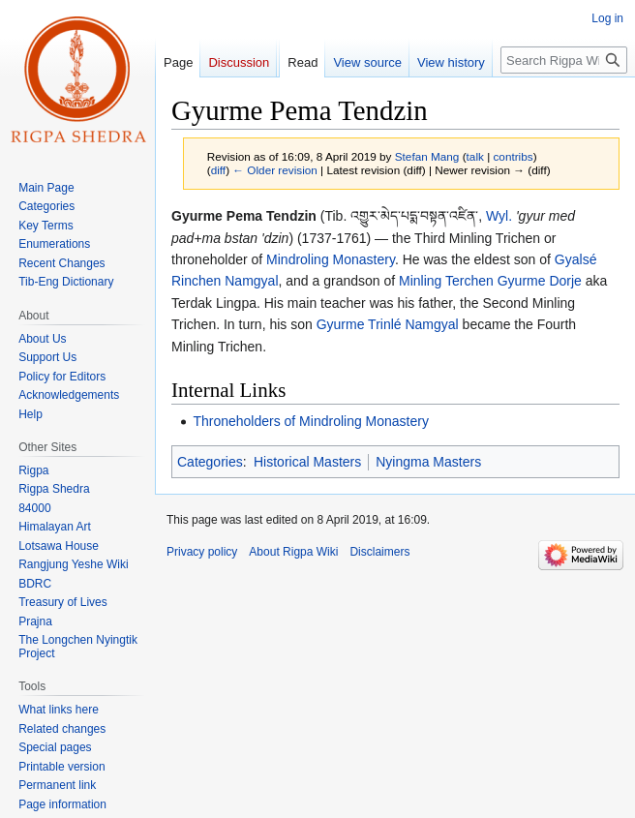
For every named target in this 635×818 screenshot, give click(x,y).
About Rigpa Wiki (293, 552)
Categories (210, 462)
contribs (512, 156)
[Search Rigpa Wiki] (563, 60)
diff (218, 170)
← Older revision (275, 170)
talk (475, 156)
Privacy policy (201, 552)
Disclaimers (379, 552)
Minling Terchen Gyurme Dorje (490, 280)
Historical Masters (307, 462)
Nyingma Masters (428, 462)
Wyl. (499, 216)
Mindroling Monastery (330, 259)
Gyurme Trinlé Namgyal (388, 324)
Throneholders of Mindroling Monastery (311, 421)
